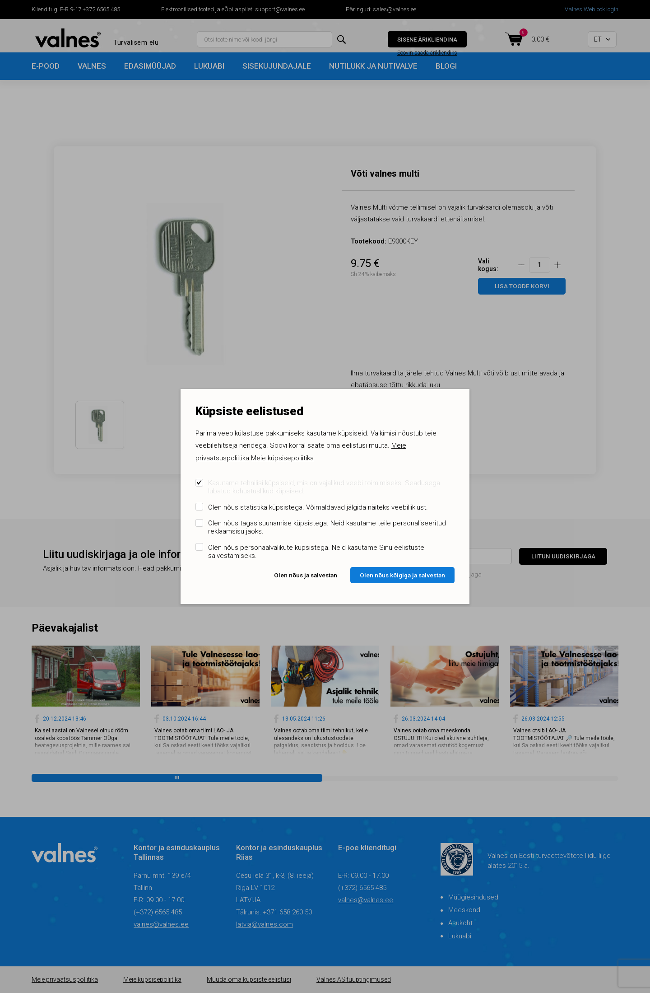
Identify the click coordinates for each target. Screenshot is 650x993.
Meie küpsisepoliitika (282, 458)
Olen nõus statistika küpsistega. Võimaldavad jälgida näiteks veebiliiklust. (318, 507)
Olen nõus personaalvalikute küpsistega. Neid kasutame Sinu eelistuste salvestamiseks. (316, 551)
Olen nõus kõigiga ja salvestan (402, 575)
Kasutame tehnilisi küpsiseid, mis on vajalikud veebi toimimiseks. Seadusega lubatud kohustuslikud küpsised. (324, 487)
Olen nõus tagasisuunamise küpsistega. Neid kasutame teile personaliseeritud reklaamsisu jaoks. (327, 527)
